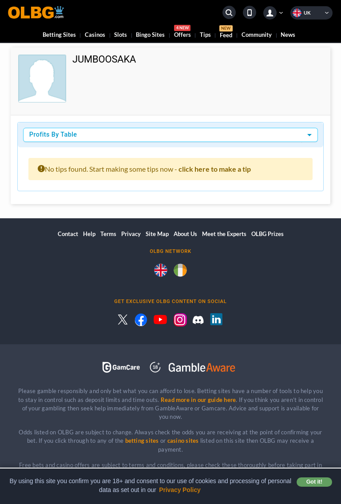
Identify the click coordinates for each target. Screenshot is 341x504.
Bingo (150, 34)
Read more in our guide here (198, 399)
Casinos (95, 34)
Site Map (157, 233)
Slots (120, 34)
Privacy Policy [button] (180, 489)
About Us (185, 233)
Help (89, 233)
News (288, 34)
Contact (68, 233)
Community (257, 34)
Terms (108, 233)
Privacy (131, 233)
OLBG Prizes (267, 233)
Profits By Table (53, 134)
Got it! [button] (314, 482)
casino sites (183, 440)
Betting (59, 34)
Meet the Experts (224, 233)
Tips (205, 34)
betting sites (142, 440)
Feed (226, 33)
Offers (182, 32)
